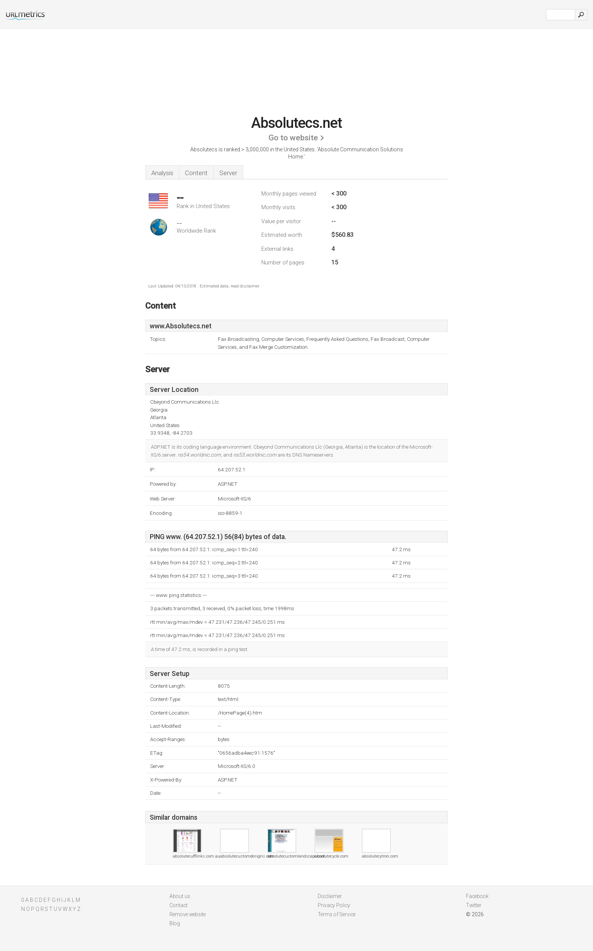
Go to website (293, 137)
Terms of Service (336, 914)
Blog (174, 923)
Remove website (187, 914)
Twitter (473, 905)
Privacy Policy (334, 905)
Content (196, 173)
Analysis (162, 173)
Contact (178, 905)
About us (179, 896)
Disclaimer (330, 896)
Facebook (477, 896)
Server (228, 173)
